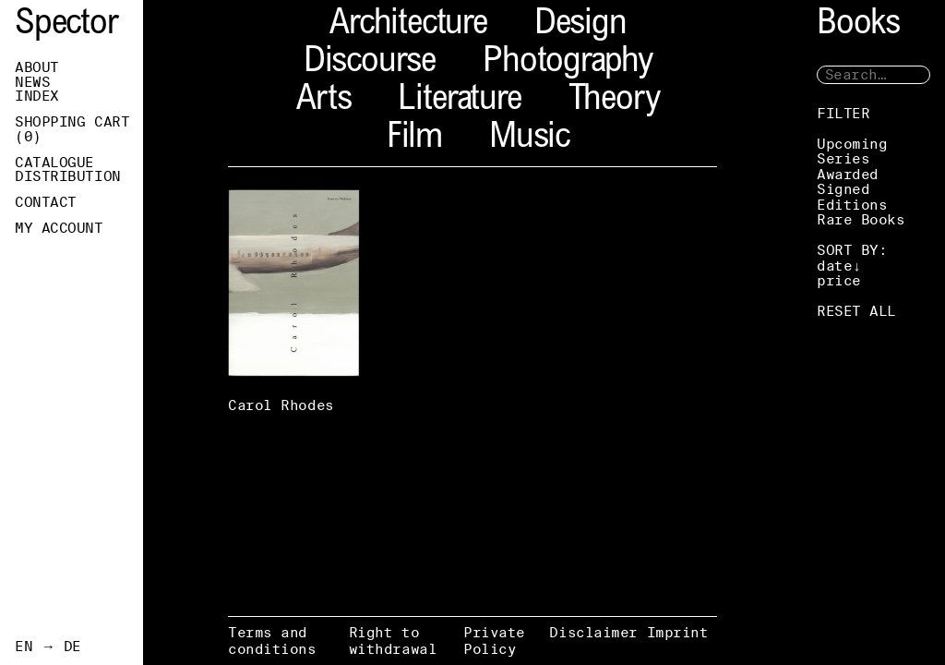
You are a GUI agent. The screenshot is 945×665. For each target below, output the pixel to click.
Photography (567, 63)
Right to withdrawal (393, 640)
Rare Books (861, 219)
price (839, 280)
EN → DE (48, 646)
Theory (614, 101)
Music (529, 139)
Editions (852, 204)
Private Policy (494, 640)
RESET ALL (856, 311)
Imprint (678, 632)
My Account (59, 228)
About (37, 67)
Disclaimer (593, 632)
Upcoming (852, 143)
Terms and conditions (272, 640)
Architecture (408, 25)
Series (843, 158)
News (32, 82)
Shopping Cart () (72, 129)
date (834, 265)
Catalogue (54, 162)
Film (414, 139)
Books (858, 25)
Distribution (68, 176)
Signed (843, 189)
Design (580, 25)
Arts (323, 101)
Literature (459, 101)
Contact (46, 202)
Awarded (848, 174)
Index (37, 96)
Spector (66, 25)
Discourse (370, 63)
